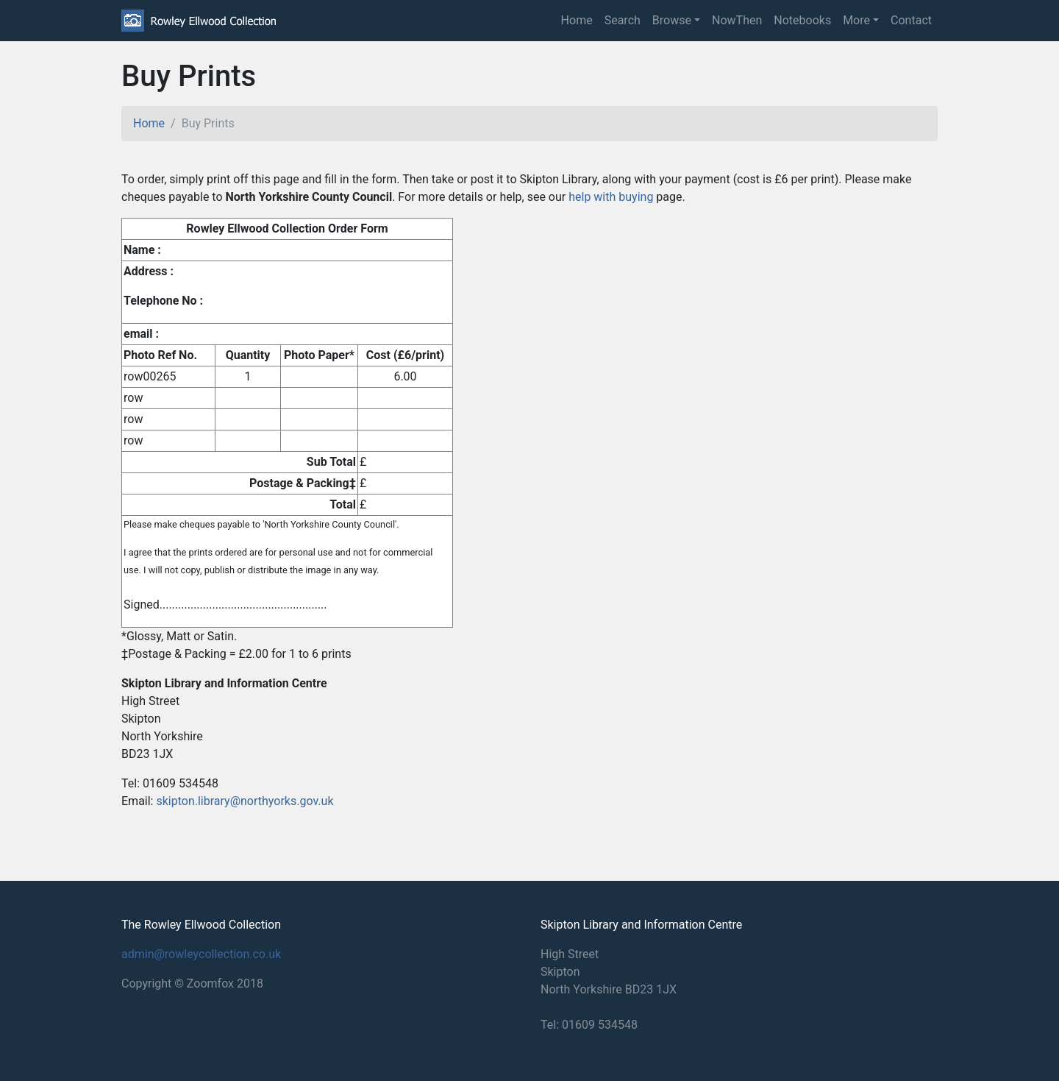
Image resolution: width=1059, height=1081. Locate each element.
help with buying (610, 197)
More (856, 20)
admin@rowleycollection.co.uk (201, 954)
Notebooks (802, 20)
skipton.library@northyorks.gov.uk (244, 801)
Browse (671, 20)
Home (577, 20)
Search (623, 20)
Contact (911, 20)
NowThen (737, 20)
